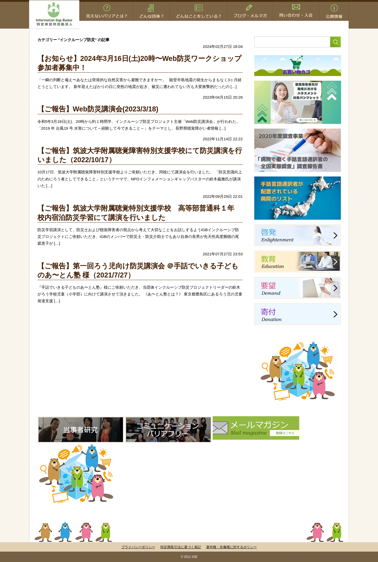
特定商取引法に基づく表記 (180, 547)
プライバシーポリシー (138, 547)
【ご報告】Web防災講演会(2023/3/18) (98, 109)
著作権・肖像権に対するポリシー (231, 547)
